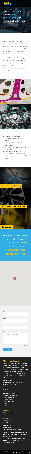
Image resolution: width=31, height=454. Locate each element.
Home (4, 391)
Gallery (5, 403)
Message (5, 331)
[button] (15, 278)
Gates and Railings (7, 399)
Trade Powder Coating (11, 186)
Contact (5, 405)
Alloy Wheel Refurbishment (14, 206)
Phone (5, 325)
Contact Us (6, 227)
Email (5, 318)
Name (5, 311)
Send (7, 349)
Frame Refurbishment (8, 397)
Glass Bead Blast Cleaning (9, 401)
